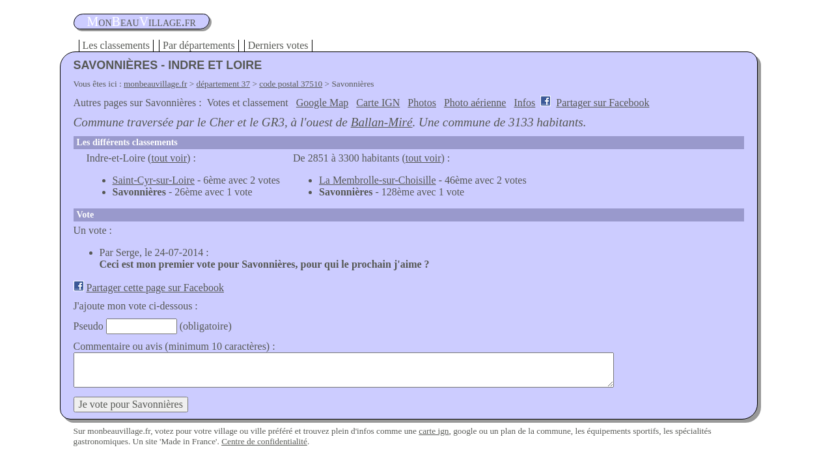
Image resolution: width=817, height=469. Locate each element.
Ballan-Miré (382, 122)
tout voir (169, 157)
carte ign (434, 431)
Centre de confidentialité (264, 441)
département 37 (224, 84)
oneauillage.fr (141, 21)
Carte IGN (378, 102)
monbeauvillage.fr (155, 84)
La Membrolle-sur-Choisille (377, 180)
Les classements (116, 45)
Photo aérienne (475, 102)
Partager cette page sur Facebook (155, 287)
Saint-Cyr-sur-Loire (154, 180)
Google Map (322, 102)
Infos (524, 102)
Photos (422, 102)
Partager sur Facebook (602, 102)
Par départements (199, 45)
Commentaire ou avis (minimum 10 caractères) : (174, 346)
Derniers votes (278, 45)
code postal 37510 (290, 84)
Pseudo (89, 326)
